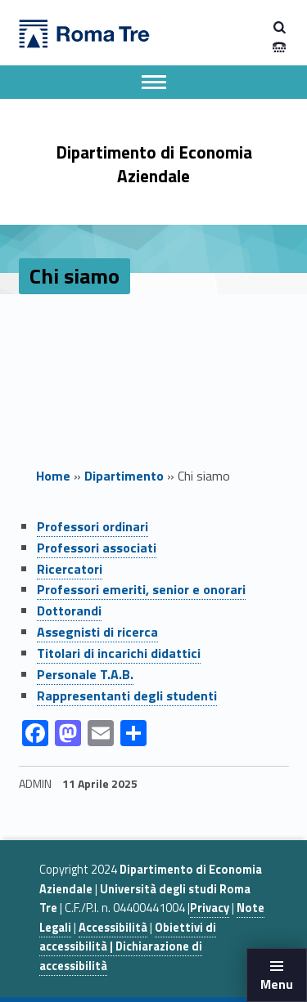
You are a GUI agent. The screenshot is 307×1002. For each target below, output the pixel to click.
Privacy (209, 908)
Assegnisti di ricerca (97, 632)
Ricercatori (69, 569)
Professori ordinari (92, 526)
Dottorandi (69, 610)
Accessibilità (113, 928)
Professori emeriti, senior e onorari (141, 589)
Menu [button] (276, 984)
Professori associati (96, 547)
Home (53, 475)
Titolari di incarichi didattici (119, 653)
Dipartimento (124, 475)
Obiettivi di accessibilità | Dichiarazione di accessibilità (127, 947)
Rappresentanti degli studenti (127, 695)
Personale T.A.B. (85, 674)
